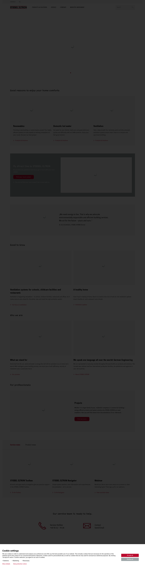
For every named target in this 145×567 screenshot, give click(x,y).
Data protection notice (20, 564)
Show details (6, 564)
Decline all (130, 559)
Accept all (130, 555)
